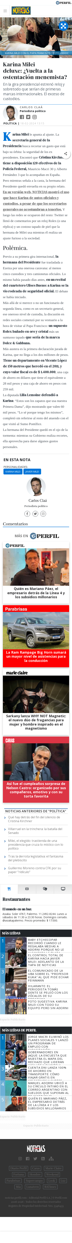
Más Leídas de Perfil (19, 1030)
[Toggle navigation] (6, 10)
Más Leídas (11, 933)
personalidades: (15, 467)
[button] (65, 154)
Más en (37, 536)
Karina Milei (13, 471)
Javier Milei (32, 471)
